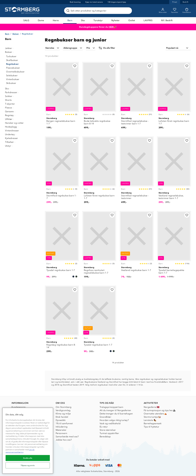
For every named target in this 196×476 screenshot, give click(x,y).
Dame (41, 20)
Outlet (131, 20)
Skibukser (11, 83)
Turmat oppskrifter (109, 433)
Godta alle (27, 458)
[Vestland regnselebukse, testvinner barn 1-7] (174, 171)
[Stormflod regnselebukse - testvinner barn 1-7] (137, 97)
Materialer (61, 430)
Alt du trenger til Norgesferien (115, 410)
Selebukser (12, 75)
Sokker (9, 96)
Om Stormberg (63, 407)
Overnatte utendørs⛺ (155, 413)
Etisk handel (62, 417)
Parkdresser (12, 92)
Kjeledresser (11, 138)
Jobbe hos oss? (64, 440)
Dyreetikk (61, 420)
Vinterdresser (12, 130)
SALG (26, 20)
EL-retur (104, 426)
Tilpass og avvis (28, 465)
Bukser (16, 34)
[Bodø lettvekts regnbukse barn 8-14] (99, 97)
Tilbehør (10, 142)
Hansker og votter (14, 123)
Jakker (9, 48)
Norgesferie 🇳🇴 (152, 407)
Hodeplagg (12, 126)
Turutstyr (98, 20)
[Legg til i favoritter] (74, 65)
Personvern (61, 433)
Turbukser (11, 56)
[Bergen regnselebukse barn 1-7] (62, 97)
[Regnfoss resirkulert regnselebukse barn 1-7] (99, 246)
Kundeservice (19, 407)
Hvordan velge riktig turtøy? (114, 420)
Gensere (10, 111)
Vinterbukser (12, 79)
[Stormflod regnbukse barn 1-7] (62, 171)
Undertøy (11, 134)
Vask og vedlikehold (110, 423)
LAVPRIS (148, 20)
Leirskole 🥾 (150, 420)
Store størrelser (108, 430)
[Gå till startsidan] (22, 10)
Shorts (8, 100)
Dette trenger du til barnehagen (116, 413)
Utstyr (9, 146)
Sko (83, 20)
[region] (27, 441)
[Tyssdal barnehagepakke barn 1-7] (174, 246)
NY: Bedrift (166, 20)
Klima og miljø (63, 413)
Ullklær (10, 119)
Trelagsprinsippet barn (111, 407)
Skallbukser (12, 60)
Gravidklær (105, 417)
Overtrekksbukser (15, 71)
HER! (111, 27)
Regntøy (10, 115)
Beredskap (105, 436)
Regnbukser (12, 64)
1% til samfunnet (64, 423)
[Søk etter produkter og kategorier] (98, 10)
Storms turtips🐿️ (152, 417)
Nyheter (115, 20)
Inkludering (61, 426)
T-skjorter (10, 104)
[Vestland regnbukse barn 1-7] (137, 246)
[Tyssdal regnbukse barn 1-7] (62, 246)
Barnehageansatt (152, 423)
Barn (70, 20)
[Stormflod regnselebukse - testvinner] (137, 171)
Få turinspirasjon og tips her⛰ (160, 410)
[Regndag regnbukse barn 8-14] (62, 321)
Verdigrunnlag (63, 410)
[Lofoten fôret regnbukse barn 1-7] (174, 97)
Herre (56, 20)
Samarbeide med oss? (67, 436)
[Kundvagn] (186, 10)
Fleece (9, 107)
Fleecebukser (13, 68)
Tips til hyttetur (151, 426)
